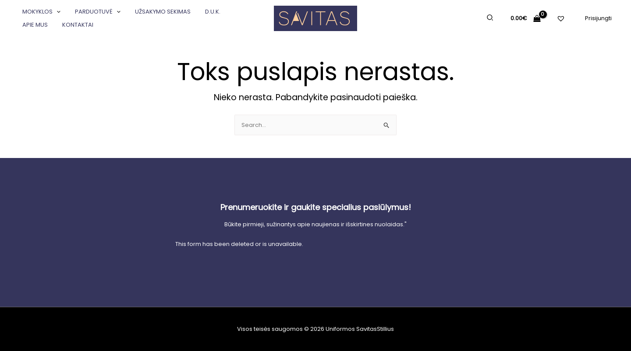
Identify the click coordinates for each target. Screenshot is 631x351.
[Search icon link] (490, 18)
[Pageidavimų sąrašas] (562, 23)
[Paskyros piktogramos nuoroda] (598, 18)
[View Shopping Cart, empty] (525, 18)
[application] (55, 11)
